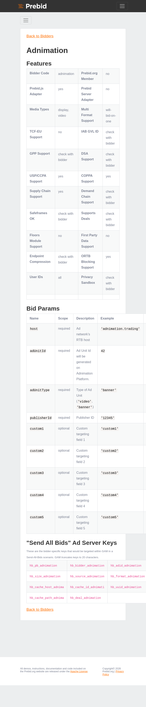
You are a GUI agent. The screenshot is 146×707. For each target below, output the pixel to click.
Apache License (78, 671)
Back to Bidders (39, 36)
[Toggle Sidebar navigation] (26, 20)
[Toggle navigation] (122, 6)
